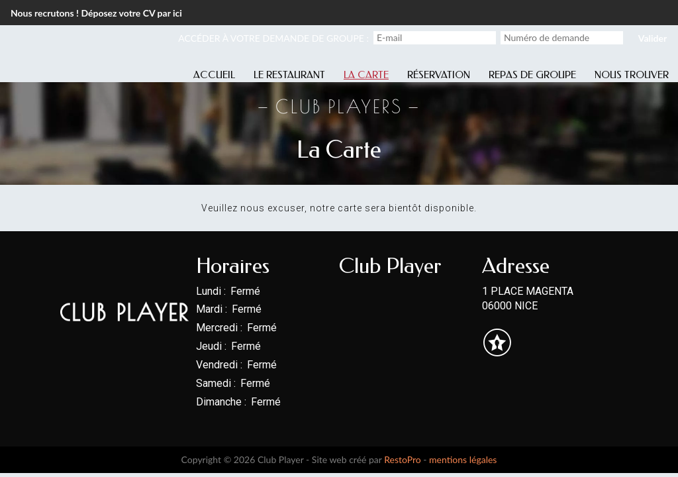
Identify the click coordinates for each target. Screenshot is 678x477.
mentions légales (463, 459)
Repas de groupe (532, 75)
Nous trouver (632, 75)
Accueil (214, 75)
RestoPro (402, 459)
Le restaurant (289, 75)
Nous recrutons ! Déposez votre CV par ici (96, 13)
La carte (366, 75)
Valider (652, 38)
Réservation (438, 75)
